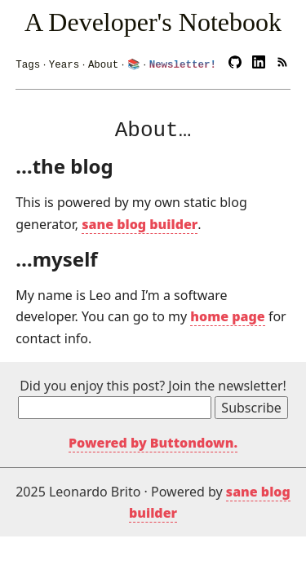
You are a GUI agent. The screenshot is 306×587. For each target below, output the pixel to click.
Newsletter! (182, 61)
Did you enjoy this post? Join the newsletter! (153, 383)
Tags (28, 61)
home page (227, 314)
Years (64, 61)
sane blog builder (139, 222)
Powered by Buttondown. (153, 440)
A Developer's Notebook (153, 22)
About (103, 61)
